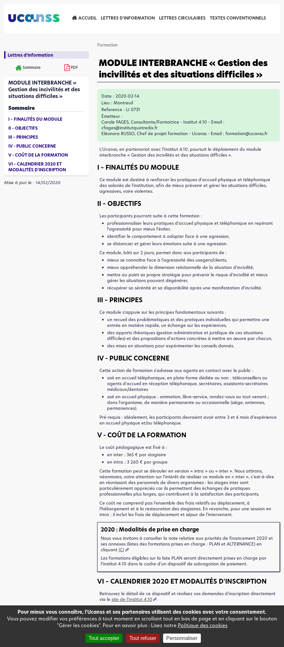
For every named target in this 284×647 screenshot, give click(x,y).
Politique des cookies (202, 625)
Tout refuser (142, 638)
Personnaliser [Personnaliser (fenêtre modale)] (182, 638)
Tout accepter (104, 638)
